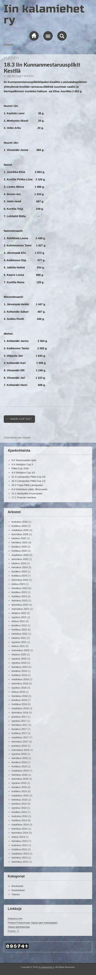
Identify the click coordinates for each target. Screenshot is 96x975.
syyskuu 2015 (19, 783)
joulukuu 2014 (19, 803)
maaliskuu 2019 (20, 679)
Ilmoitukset (17, 886)
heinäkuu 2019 (20, 667)
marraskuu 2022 (20, 608)
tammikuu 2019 (20, 683)
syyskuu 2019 (19, 662)
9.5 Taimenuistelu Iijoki (24, 460)
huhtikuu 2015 (19, 791)
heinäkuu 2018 (20, 696)
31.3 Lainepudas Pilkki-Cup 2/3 (28, 476)
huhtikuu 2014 (19, 820)
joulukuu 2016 (19, 745)
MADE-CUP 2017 (19, 418)
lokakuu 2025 (19, 538)
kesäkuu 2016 (19, 762)
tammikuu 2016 (20, 778)
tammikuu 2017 (20, 741)
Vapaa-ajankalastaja (19, 926)
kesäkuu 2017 (19, 729)
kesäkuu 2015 (19, 787)
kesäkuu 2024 (19, 571)
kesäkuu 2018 (19, 700)
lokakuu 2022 (19, 613)
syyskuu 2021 (19, 642)
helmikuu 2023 (19, 600)
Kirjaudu (9, 44)
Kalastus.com (15, 918)
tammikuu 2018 (20, 712)
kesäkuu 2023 (19, 592)
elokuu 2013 (18, 836)
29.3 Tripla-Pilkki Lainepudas (27, 485)
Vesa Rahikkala (14, 75)
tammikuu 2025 (20, 559)
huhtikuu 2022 (19, 629)
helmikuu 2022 (19, 633)
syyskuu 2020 (19, 658)
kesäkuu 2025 (19, 546)
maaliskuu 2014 (20, 824)
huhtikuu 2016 (19, 766)
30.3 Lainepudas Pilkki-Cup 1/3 (28, 481)
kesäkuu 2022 (19, 625)
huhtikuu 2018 (19, 704)
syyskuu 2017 (19, 720)
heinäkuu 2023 (20, 588)
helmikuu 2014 (19, 828)
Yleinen (11, 57)
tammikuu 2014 (20, 832)
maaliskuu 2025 (20, 555)
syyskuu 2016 (19, 754)
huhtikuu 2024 (19, 575)
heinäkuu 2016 (20, 758)
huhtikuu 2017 (19, 733)
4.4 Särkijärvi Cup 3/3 (23, 472)
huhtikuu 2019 (19, 675)
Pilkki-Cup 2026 (20, 468)
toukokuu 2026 (20, 521)
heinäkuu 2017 (20, 724)
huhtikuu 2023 (19, 596)
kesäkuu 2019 (19, 671)
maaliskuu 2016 (20, 770)
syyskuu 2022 (19, 617)
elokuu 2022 (18, 621)
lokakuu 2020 (19, 654)
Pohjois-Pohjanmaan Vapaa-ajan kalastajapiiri (32, 922)
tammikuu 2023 (20, 604)
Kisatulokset (18, 890)
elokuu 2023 (18, 584)
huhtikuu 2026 (19, 526)
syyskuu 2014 (19, 807)
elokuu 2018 (18, 691)
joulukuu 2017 (19, 716)
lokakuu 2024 (19, 563)
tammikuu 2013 (20, 861)
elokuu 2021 (18, 646)
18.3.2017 (29, 75)
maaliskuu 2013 (20, 853)
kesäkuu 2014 (19, 812)
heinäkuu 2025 (20, 542)
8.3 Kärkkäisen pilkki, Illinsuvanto (29, 489)
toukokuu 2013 (20, 845)
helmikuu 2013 (19, 857)
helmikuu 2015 (19, 799)
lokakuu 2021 (19, 638)
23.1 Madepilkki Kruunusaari (27, 493)
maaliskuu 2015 (20, 795)
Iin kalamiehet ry (44, 14)
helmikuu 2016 (19, 774)
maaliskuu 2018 (20, 708)
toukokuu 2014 (20, 816)
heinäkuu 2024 (20, 567)
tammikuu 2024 (20, 579)
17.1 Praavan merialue (24, 497)
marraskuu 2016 (20, 750)
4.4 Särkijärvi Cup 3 (22, 464)
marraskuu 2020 (20, 650)
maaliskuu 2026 (20, 530)
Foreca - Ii (13, 931)
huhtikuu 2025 (19, 550)
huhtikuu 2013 (19, 849)
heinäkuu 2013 (20, 841)
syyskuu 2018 (19, 687)
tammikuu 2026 (20, 534)
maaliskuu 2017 (20, 737)
